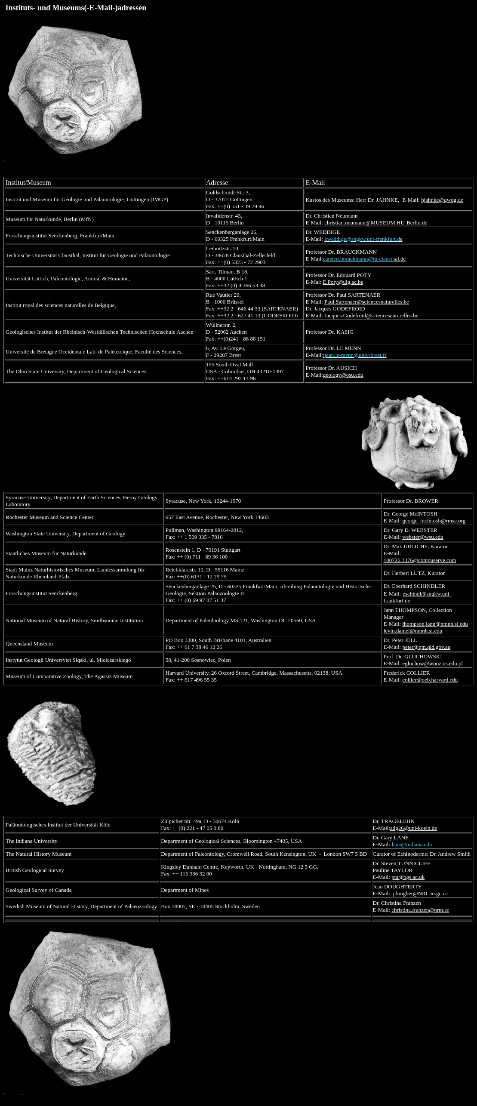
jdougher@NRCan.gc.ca (420, 893)
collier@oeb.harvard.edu (430, 679)
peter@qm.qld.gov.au (426, 647)
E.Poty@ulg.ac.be (343, 282)
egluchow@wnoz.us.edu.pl (432, 663)
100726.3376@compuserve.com (420, 560)
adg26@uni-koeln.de (413, 828)
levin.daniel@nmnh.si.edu (413, 630)
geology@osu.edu (343, 375)
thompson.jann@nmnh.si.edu (435, 624)
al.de (364, 258)
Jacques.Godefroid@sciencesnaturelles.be (371, 315)
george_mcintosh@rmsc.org (433, 520)
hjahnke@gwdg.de (442, 200)
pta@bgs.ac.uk (408, 877)
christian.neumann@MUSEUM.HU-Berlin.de (375, 222)
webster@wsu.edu (422, 537)
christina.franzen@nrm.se (420, 909)
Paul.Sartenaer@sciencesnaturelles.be (366, 301)
